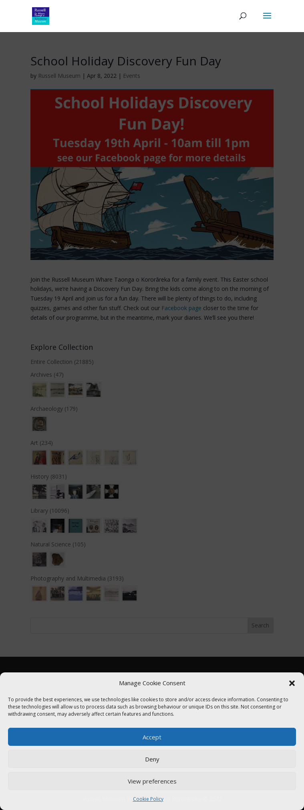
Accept (152, 737)
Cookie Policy (148, 799)
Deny (152, 759)
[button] (292, 683)
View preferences (152, 781)
